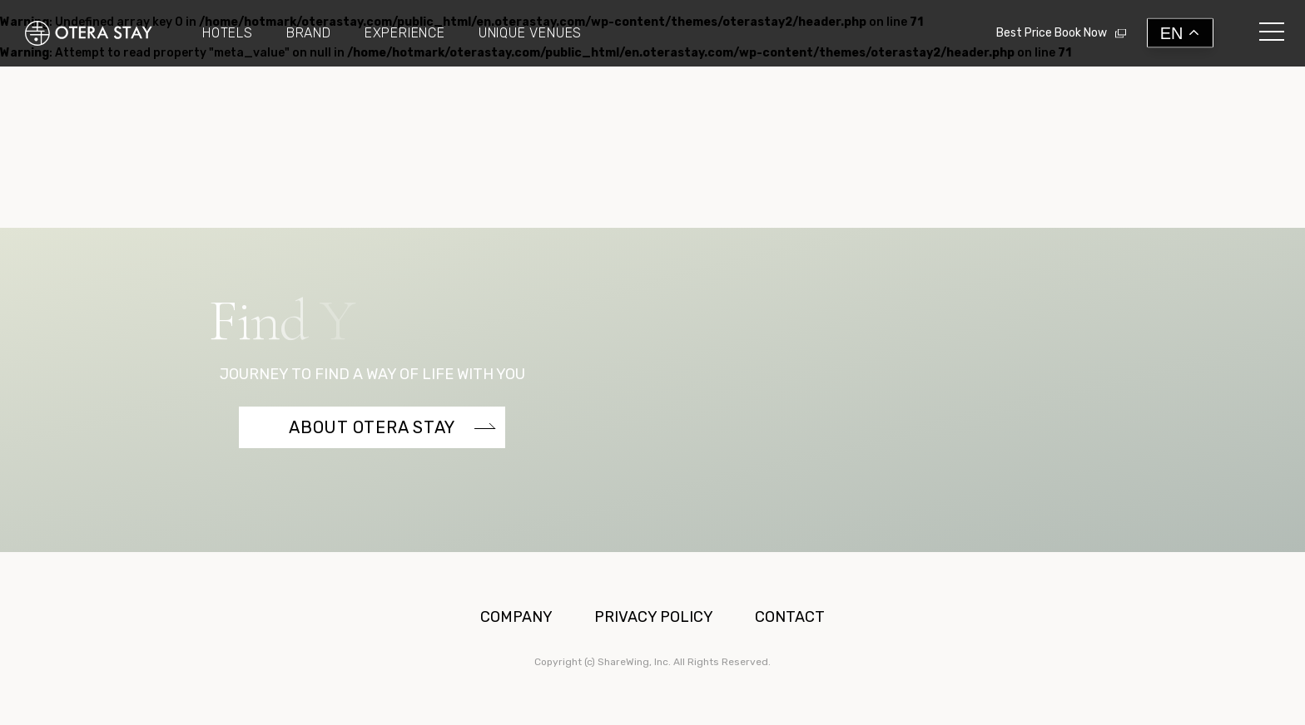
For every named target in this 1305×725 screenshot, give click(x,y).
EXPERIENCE (405, 33)
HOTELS (227, 33)
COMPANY (516, 617)
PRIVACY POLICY (653, 617)
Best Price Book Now (1051, 33)
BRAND (308, 33)
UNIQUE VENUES (530, 33)
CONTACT (790, 617)
